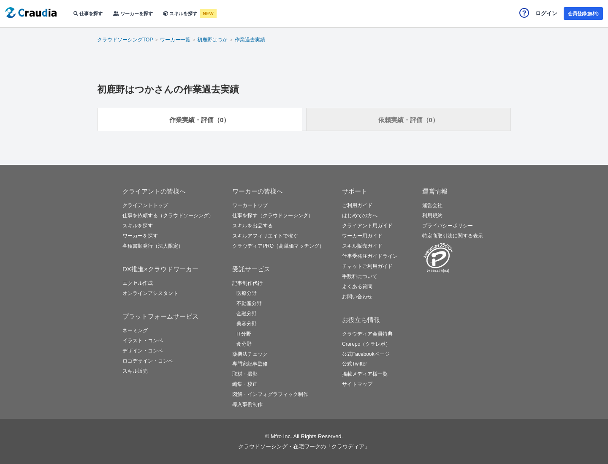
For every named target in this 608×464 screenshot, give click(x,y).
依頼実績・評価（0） (408, 119)
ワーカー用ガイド (362, 236)
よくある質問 (357, 286)
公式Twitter (354, 364)
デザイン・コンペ (142, 351)
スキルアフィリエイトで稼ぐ (265, 236)
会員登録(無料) (583, 13)
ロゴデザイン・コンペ (147, 361)
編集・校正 (245, 384)
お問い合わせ (357, 297)
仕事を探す (88, 13)
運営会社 (432, 205)
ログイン (546, 13)
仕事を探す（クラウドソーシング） (272, 215)
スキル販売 (135, 371)
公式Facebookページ (366, 354)
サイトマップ (357, 384)
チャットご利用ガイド (367, 266)
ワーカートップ (250, 205)
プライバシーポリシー (447, 226)
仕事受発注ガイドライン (370, 256)
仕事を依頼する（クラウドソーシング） (168, 215)
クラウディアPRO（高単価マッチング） (278, 246)
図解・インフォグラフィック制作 (270, 394)
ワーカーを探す (133, 13)
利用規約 (432, 215)
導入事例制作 (247, 404)
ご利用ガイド (357, 205)
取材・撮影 (245, 374)
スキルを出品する (252, 226)
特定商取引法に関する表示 (452, 236)
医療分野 (246, 293)
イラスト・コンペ (142, 341)
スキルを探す (180, 13)
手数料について (359, 276)
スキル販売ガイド (362, 246)
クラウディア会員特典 (367, 334)
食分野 (244, 344)
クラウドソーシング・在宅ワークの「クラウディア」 (304, 446)
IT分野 (243, 334)
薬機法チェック (250, 354)
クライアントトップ (145, 205)
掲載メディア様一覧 (365, 374)
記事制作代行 (247, 283)
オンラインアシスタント (150, 293)
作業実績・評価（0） (199, 119)
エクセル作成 (137, 283)
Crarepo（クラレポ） (366, 344)
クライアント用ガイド (367, 226)
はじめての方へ (359, 215)
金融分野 (246, 314)
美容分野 (246, 324)
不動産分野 (249, 303)
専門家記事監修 (250, 364)
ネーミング (135, 330)
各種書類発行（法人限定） (152, 246)
